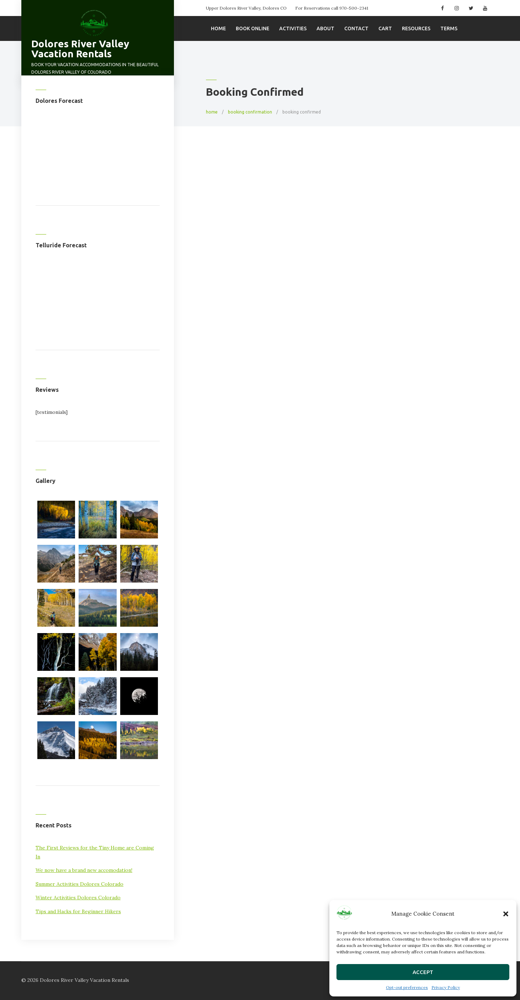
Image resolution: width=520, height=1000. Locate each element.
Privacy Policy (445, 987)
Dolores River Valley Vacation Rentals (80, 48)
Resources (416, 28)
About (325, 28)
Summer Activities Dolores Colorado (79, 884)
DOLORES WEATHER (98, 145)
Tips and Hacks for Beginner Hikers (78, 911)
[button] (505, 913)
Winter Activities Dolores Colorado (78, 897)
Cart (385, 28)
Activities (293, 28)
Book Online (252, 28)
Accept (423, 972)
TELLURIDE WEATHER (98, 290)
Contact (356, 28)
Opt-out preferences (407, 987)
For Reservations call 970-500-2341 (331, 8)
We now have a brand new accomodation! (84, 870)
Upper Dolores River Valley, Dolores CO (246, 8)
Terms (448, 28)
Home (218, 28)
